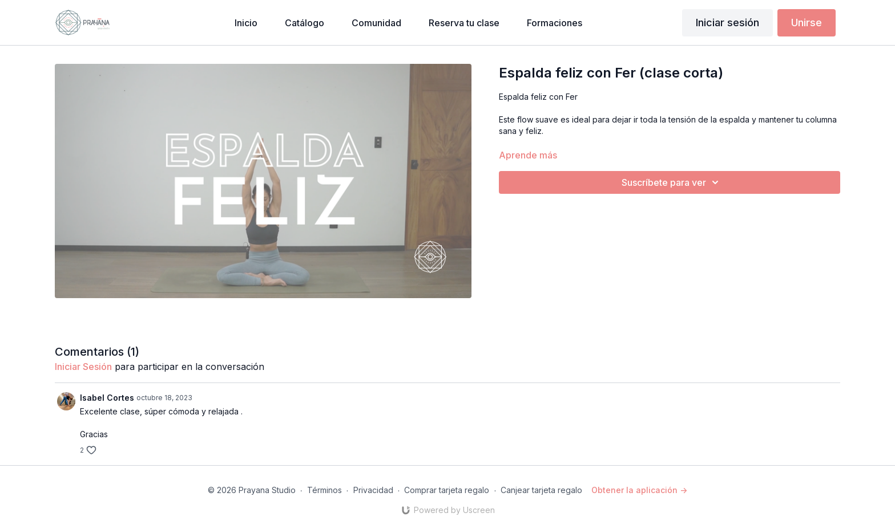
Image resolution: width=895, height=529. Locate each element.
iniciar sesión (83, 366)
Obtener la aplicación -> (639, 490)
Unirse (806, 23)
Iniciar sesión (727, 23)
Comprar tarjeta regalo (446, 490)
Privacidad (373, 490)
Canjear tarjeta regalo (541, 490)
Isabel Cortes (107, 397)
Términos (324, 490)
